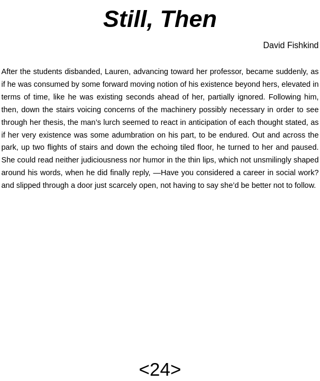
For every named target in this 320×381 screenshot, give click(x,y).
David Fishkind (291, 45)
